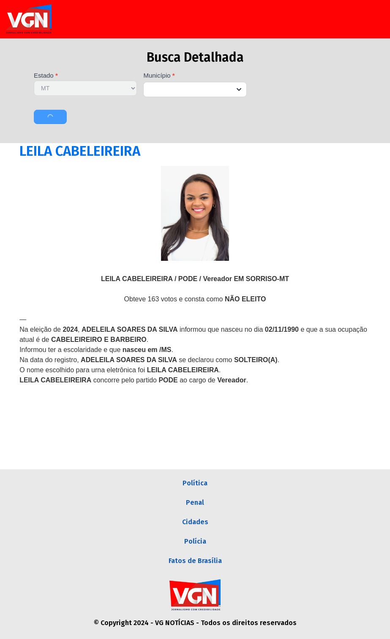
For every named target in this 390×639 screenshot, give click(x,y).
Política (195, 483)
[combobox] (194, 89)
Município (159, 75)
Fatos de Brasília (195, 561)
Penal (195, 502)
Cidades (195, 522)
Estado (46, 75)
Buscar (50, 117)
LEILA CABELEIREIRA (79, 151)
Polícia (195, 541)
